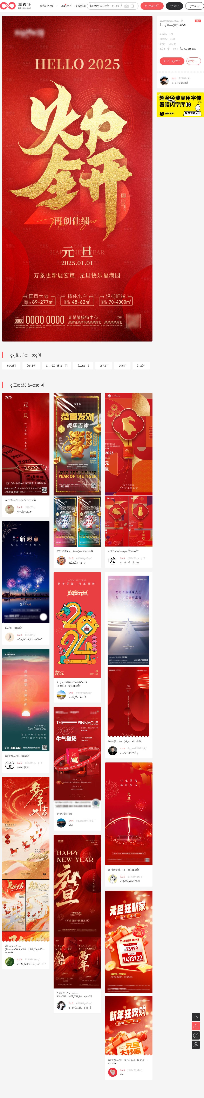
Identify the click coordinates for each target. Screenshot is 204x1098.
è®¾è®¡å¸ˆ (184, 78)
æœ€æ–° (66, 5)
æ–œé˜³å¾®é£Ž (180, 83)
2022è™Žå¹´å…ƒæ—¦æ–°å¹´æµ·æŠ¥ (75, 551)
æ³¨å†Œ (174, 6)
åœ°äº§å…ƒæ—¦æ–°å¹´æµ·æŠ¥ (20, 500)
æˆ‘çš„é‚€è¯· (152, 5)
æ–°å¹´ (104, 365)
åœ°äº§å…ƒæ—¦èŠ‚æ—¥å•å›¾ (124, 741)
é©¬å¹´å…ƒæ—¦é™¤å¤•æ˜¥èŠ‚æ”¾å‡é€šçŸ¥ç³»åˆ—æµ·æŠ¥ (25, 949)
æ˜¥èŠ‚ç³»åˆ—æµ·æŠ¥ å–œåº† (123, 551)
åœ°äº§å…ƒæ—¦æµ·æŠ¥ (17, 755)
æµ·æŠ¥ (11, 365)
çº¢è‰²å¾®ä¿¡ (64, 813)
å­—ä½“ (94, 5)
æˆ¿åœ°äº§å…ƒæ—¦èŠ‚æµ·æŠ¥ (124, 869)
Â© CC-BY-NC (188, 48)
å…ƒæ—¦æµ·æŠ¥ (13, 627)
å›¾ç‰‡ (80, 5)
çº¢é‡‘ (122, 365)
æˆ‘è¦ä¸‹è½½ (172, 61)
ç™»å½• (195, 6)
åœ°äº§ (31, 365)
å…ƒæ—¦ (83, 365)
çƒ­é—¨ (53, 5)
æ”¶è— (193, 61)
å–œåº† (141, 365)
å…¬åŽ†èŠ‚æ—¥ (56, 365)
